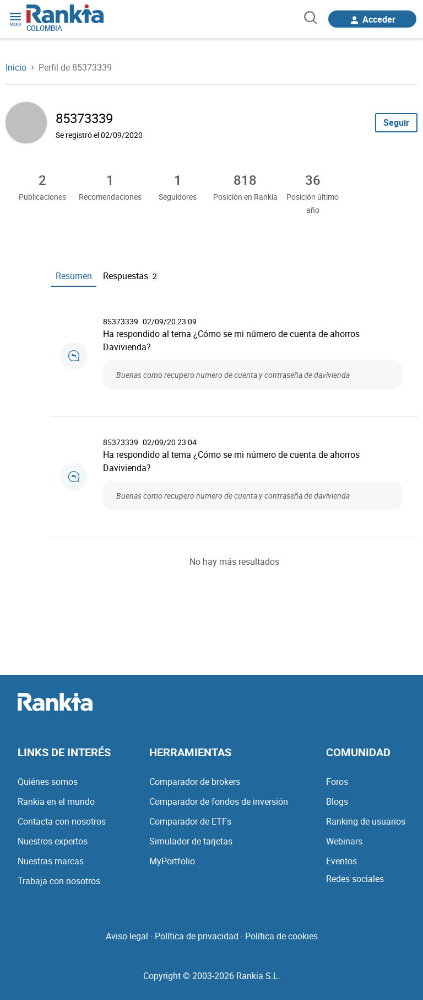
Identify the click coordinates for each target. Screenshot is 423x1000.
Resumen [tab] (74, 276)
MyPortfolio (172, 861)
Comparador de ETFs (190, 821)
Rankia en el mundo (56, 801)
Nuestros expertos (53, 841)
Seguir (396, 122)
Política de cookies (281, 936)
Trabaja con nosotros (59, 881)
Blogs (337, 801)
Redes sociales (355, 879)
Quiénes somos (48, 782)
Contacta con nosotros (62, 821)
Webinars (344, 841)
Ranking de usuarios (365, 821)
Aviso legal (127, 936)
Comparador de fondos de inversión (218, 801)
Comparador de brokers (194, 782)
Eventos (341, 861)
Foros (337, 782)
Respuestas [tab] (131, 276)
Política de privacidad (196, 936)
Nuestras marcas (51, 861)
